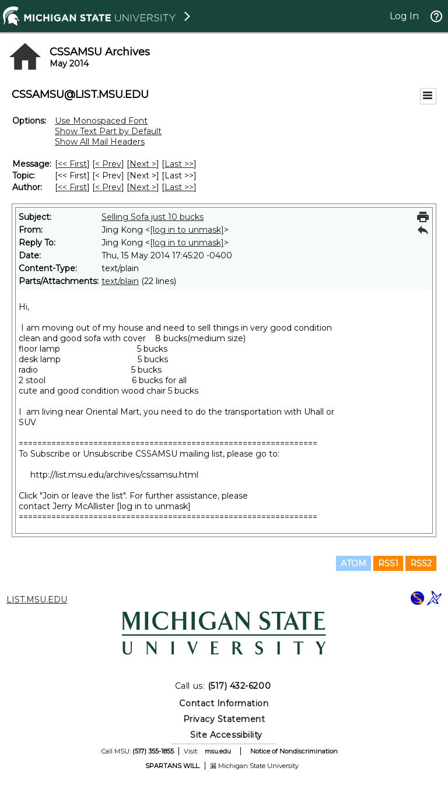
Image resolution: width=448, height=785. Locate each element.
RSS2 (421, 563)
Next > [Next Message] (143, 164)
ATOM (353, 563)
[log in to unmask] (187, 230)
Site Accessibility (226, 735)
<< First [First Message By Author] (72, 187)
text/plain (120, 281)
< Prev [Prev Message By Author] (108, 187)
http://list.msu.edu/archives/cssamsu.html (114, 474)
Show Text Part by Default (108, 131)
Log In (404, 16)
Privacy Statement (224, 719)
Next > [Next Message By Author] (143, 187)
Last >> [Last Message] (179, 164)
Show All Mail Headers (100, 141)
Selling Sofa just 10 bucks (153, 217)
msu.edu (218, 751)
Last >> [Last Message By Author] (179, 187)
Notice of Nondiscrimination (294, 751)
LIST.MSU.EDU (36, 599)
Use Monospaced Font (101, 120)
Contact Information (223, 703)
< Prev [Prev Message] (108, 164)
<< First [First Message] (72, 164)
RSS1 (388, 563)
